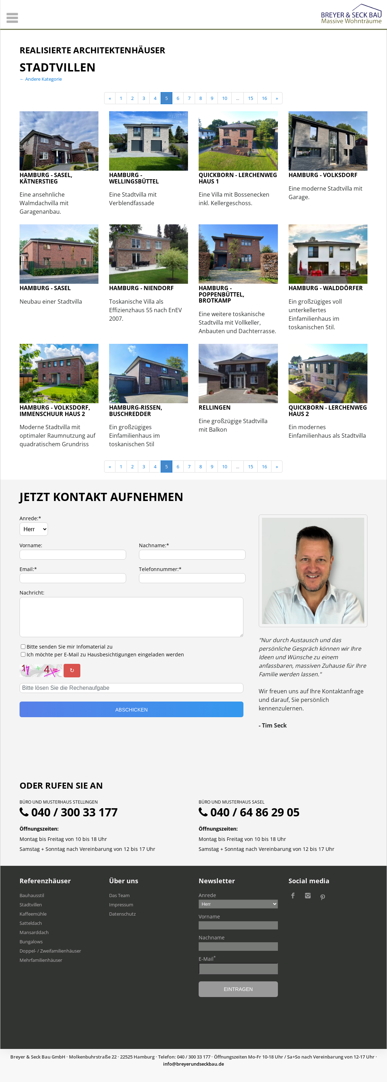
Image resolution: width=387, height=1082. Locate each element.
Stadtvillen (31, 904)
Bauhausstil (32, 895)
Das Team (119, 895)
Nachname (212, 937)
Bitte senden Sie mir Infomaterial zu (70, 646)
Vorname (209, 916)
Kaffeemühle (33, 914)
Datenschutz (122, 914)
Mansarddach (34, 932)
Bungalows (31, 941)
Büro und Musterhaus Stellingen (59, 802)
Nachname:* (154, 545)
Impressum (121, 904)
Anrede (207, 895)
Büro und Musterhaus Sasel (231, 802)
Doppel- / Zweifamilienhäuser (50, 951)
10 (224, 98)
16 (264, 98)
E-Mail (207, 958)
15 (250, 98)
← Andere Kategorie (41, 79)
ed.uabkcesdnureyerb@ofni (193, 1064)
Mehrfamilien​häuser (41, 960)
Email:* (28, 569)
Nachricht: (32, 592)
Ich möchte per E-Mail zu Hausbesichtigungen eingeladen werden (105, 654)
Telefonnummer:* (160, 569)
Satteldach (31, 923)
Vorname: (31, 545)
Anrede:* (30, 518)
